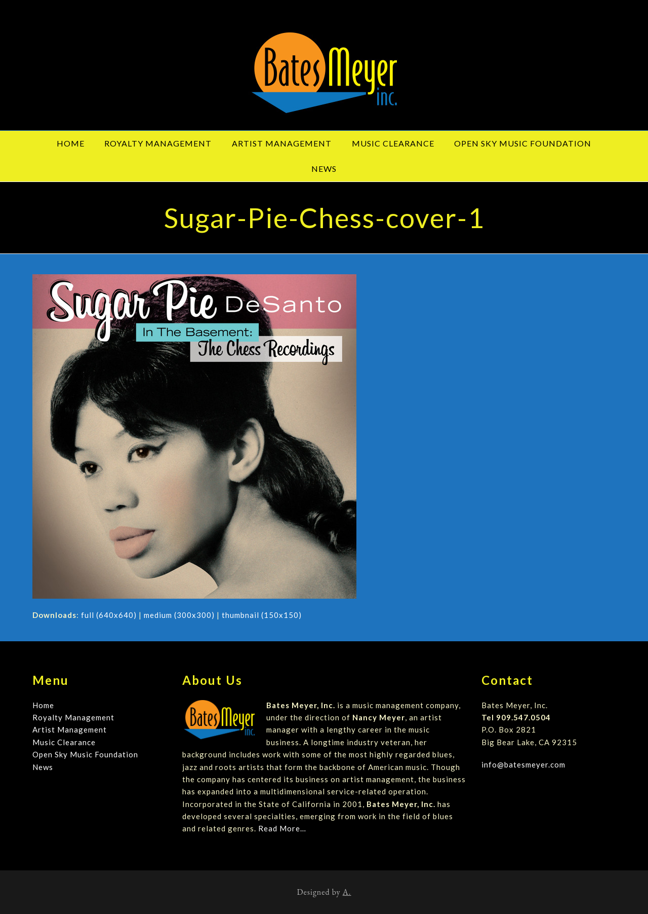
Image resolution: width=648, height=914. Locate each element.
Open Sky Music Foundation (85, 754)
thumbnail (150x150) (262, 614)
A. (347, 892)
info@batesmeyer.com (523, 764)
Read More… (282, 828)
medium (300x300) (179, 614)
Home (43, 705)
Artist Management (69, 729)
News (42, 767)
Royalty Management (73, 717)
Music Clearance (64, 742)
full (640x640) (109, 614)
